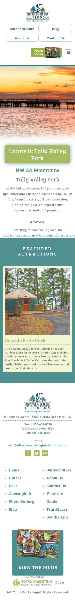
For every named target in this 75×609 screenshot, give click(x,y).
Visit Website (28, 370)
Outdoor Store (58, 471)
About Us (22, 38)
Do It (13, 487)
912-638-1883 (41, 434)
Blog (55, 28)
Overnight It (20, 495)
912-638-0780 (42, 426)
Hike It (15, 479)
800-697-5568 (44, 430)
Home (14, 471)
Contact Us (56, 38)
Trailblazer (57, 510)
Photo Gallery (21, 503)
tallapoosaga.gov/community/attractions (43, 237)
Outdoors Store (22, 28)
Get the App (57, 518)
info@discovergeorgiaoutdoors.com (38, 446)
